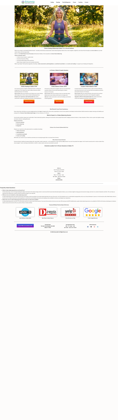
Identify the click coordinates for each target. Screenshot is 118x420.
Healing (52, 2)
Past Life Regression (66, 2)
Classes (74, 2)
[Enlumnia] (59, 156)
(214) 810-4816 (59, 179)
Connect (86, 2)
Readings (58, 2)
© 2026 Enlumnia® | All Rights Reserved (59, 231)
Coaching (80, 2)
